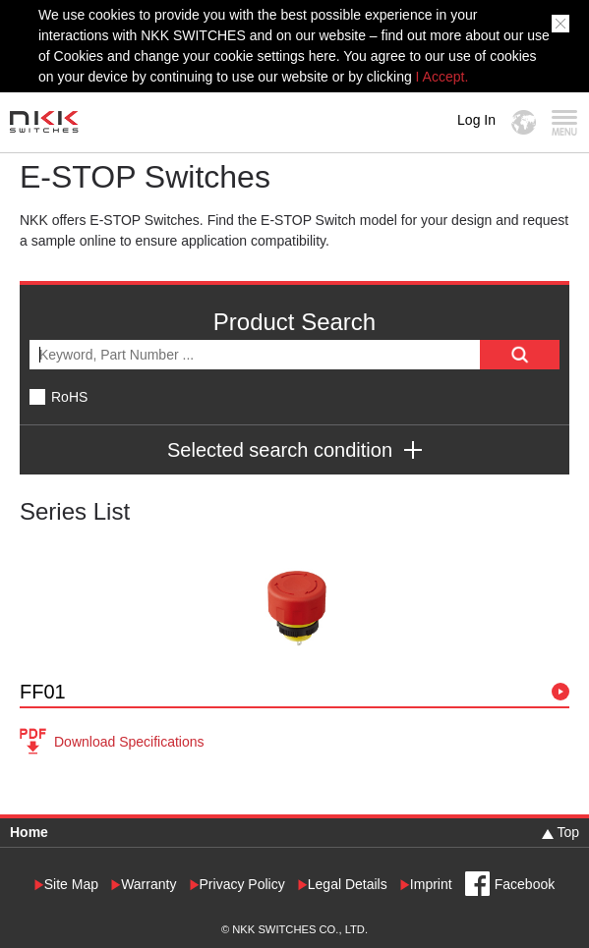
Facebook (525, 884)
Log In (476, 120)
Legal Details (347, 884)
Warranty (148, 884)
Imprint (431, 884)
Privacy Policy (242, 884)
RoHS (69, 397)
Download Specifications (129, 742)
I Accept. (442, 76)
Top (568, 832)
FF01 (43, 691)
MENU (564, 122)
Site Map (71, 884)
